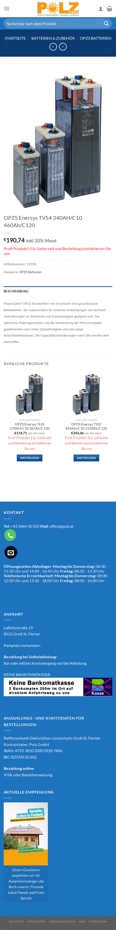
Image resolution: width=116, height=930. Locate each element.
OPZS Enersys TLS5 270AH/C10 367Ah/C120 (29, 426)
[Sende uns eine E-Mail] (10, 552)
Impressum (98, 921)
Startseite (15, 38)
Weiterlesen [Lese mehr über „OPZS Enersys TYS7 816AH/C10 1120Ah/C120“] (86, 457)
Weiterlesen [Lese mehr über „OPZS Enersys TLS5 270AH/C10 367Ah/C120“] (29, 457)
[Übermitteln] (106, 23)
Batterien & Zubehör (53, 38)
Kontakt (16, 921)
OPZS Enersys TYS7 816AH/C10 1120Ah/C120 (86, 426)
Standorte (36, 921)
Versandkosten (62, 921)
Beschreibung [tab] (16, 291)
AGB (82, 921)
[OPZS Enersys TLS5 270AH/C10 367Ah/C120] (30, 394)
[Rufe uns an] (10, 535)
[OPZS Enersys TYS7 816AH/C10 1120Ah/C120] (86, 394)
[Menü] (7, 8)
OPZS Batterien (95, 38)
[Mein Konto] (100, 8)
